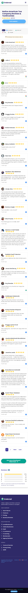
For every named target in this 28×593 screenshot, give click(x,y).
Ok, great (14, 591)
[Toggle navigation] (25, 2)
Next (15, 449)
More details (20, 589)
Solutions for (5, 521)
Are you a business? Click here (14, 461)
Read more (4, 246)
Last (20, 449)
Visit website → (14, 21)
